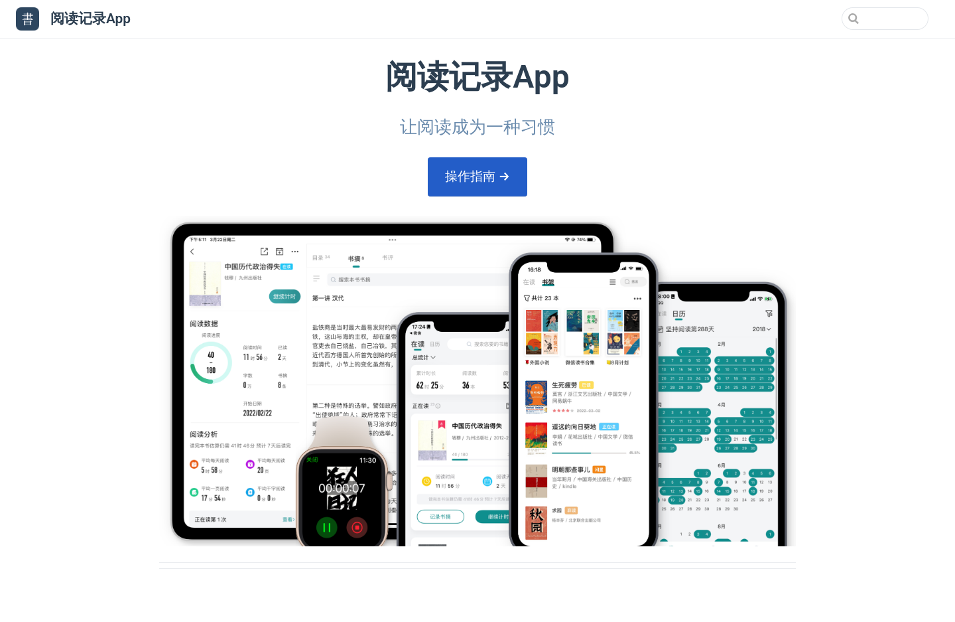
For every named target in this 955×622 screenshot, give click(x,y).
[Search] (861, 18)
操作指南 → (477, 176)
